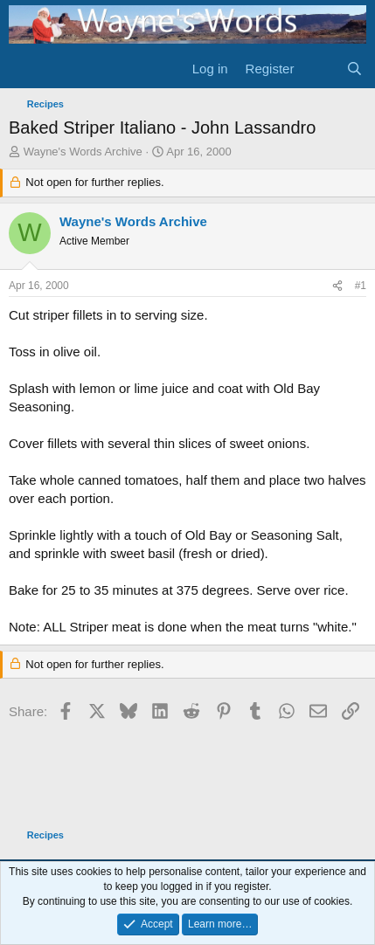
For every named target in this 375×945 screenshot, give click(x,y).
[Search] (354, 68)
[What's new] (319, 68)
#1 (360, 285)
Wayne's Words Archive (83, 151)
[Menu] (24, 68)
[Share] (337, 286)
